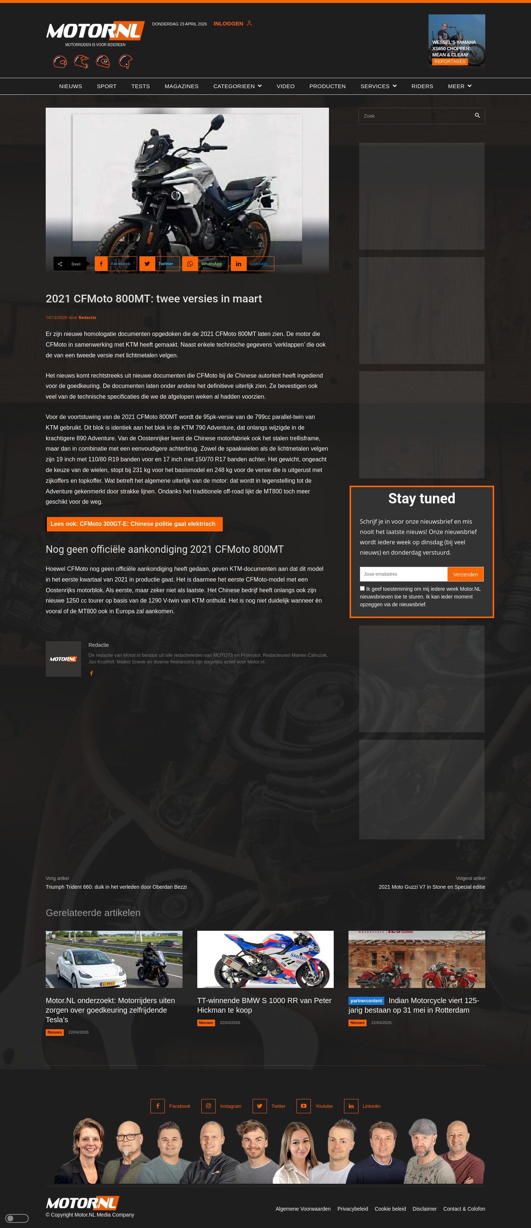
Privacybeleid (352, 1209)
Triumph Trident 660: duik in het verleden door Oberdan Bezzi (116, 887)
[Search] (477, 116)
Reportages (449, 61)
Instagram (231, 1106)
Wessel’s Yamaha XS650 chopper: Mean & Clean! (454, 48)
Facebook (179, 1106)
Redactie (87, 317)
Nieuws (55, 1032)
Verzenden (465, 574)
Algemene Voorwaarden (302, 1209)
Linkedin (372, 1106)
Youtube (324, 1106)
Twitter (278, 1106)
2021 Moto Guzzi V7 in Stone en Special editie (432, 887)
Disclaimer (425, 1209)
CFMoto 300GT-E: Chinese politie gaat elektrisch (147, 524)
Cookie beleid (390, 1209)
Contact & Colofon (464, 1209)
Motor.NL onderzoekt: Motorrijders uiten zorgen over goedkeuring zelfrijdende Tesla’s (110, 1010)
